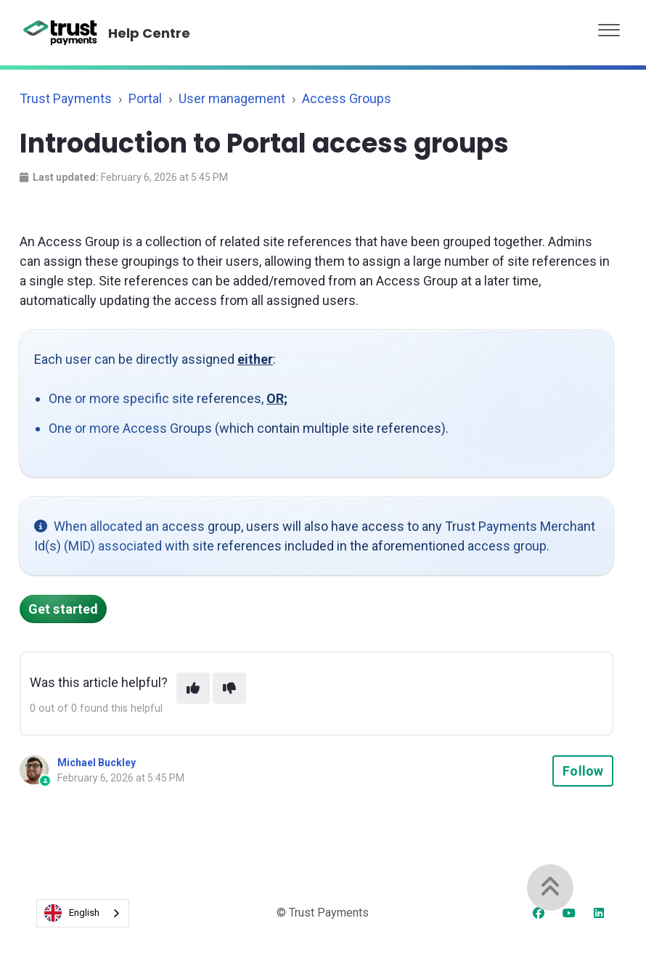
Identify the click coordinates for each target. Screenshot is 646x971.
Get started (63, 609)
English (71, 913)
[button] (609, 26)
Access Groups (346, 98)
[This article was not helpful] (229, 688)
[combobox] (82, 913)
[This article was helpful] (193, 688)
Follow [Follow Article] (583, 771)
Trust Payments (66, 98)
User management (232, 98)
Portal (145, 98)
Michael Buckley (96, 762)
